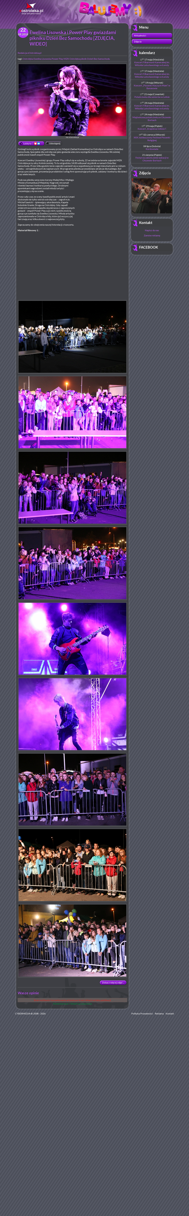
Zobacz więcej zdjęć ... (113, 982)
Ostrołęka (28, 58)
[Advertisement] (102, 199)
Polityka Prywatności (142, 1013)
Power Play (57, 58)
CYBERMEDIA (22, 1013)
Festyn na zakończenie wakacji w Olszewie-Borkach (152, 159)
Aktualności (140, 35)
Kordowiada (152, 148)
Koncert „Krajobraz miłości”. (152, 128)
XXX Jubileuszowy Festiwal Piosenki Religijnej (152, 139)
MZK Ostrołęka (72, 58)
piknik (83, 58)
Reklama (159, 1013)
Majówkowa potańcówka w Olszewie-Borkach (151, 118)
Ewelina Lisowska (42, 58)
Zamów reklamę (152, 235)
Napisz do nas (152, 230)
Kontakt (145, 222)
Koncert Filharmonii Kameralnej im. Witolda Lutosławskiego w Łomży (152, 63)
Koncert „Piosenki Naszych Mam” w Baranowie (152, 87)
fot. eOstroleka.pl (72, 101)
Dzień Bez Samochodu (98, 58)
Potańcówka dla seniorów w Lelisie (152, 96)
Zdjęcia (137, 41)
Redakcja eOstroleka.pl (29, 52)
